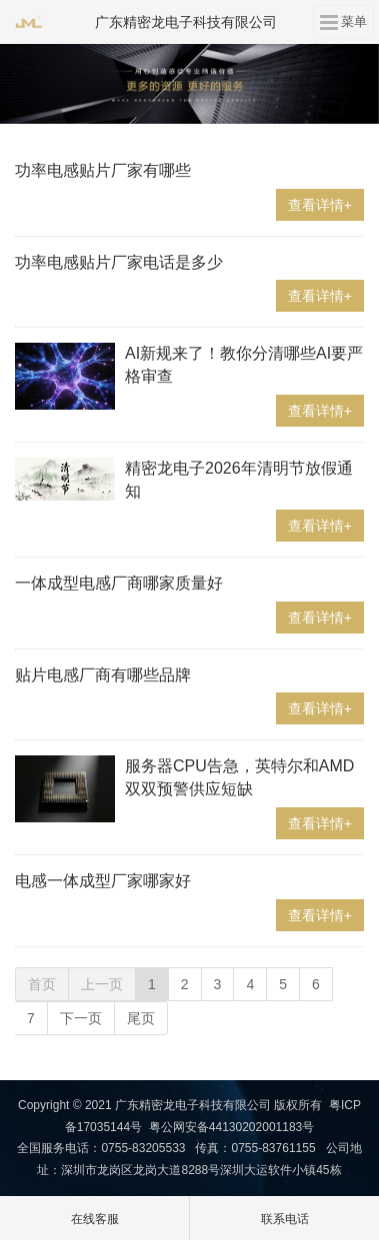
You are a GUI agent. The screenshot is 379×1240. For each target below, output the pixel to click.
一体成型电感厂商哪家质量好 (119, 583)
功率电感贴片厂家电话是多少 (119, 262)
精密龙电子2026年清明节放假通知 (239, 480)
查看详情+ (320, 205)
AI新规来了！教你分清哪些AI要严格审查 (244, 365)
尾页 (141, 1018)
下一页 (81, 1018)
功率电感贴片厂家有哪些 (103, 170)
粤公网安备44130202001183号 (231, 1127)
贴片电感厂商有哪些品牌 (103, 674)
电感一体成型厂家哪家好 (103, 880)
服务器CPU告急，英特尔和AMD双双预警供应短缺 (239, 777)
